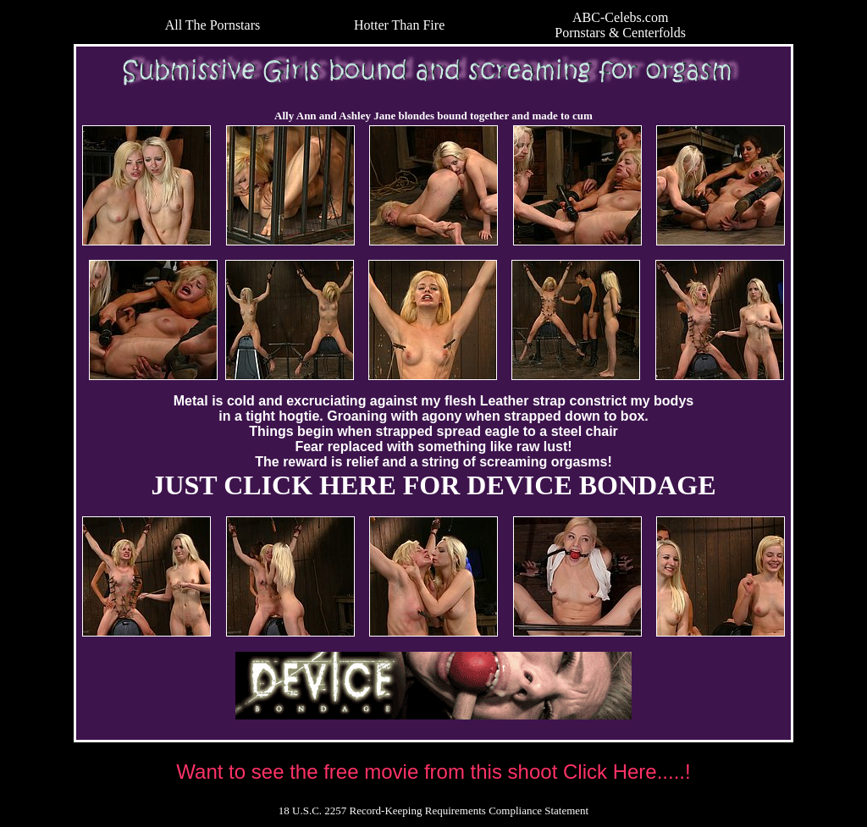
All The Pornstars (213, 25)
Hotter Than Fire (399, 25)
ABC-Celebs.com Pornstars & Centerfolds (620, 25)
